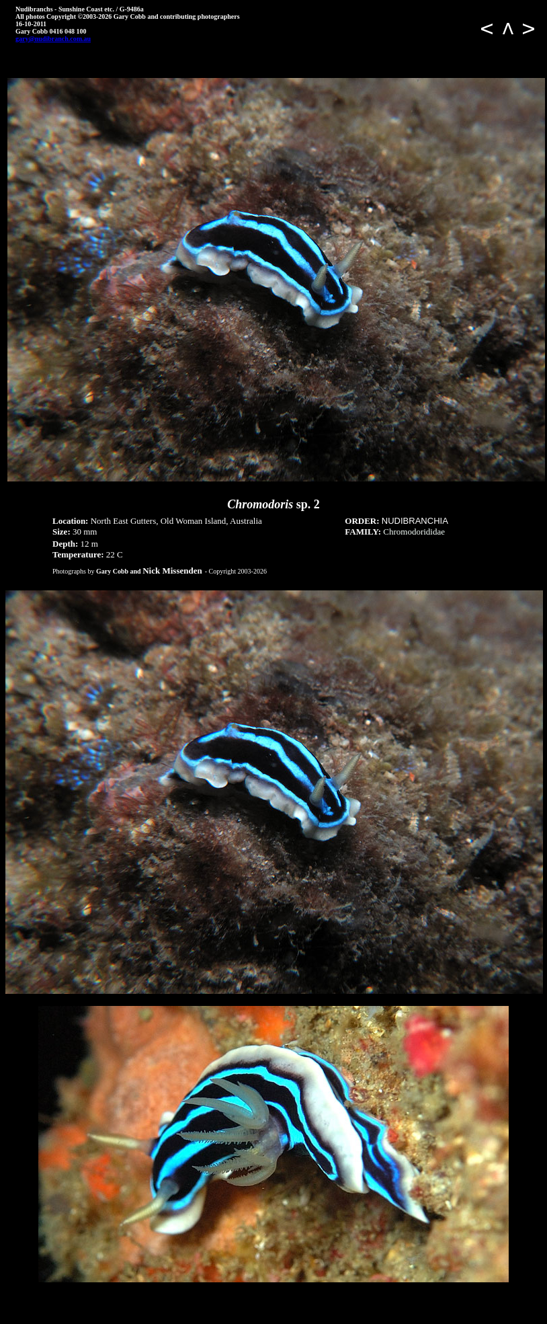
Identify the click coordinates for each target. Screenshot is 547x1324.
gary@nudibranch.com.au (53, 38)
